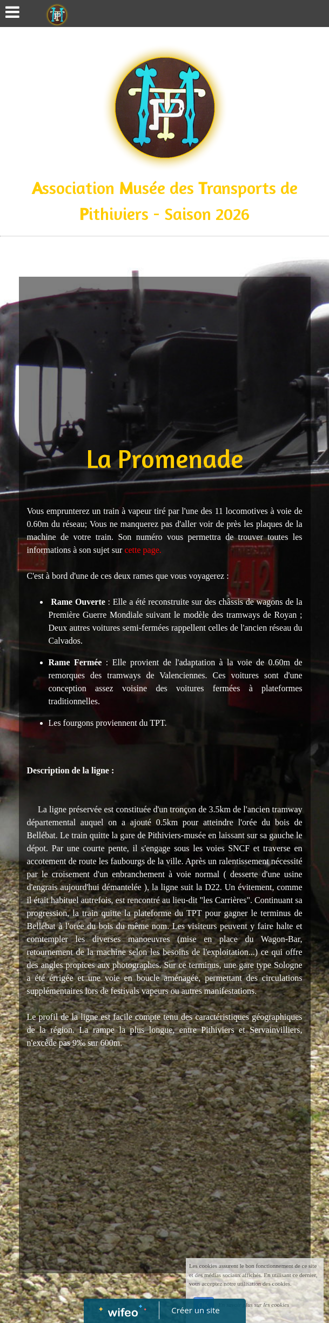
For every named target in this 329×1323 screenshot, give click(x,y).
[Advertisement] (165, 357)
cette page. (142, 549)
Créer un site (195, 1310)
